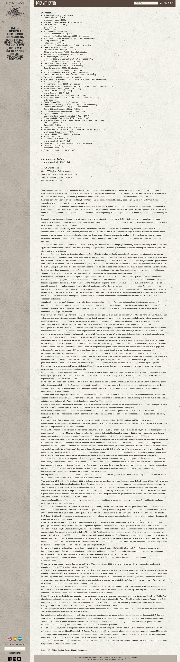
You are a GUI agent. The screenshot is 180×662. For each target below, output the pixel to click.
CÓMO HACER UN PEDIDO (15, 51)
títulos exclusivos (15, 34)
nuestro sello (15, 31)
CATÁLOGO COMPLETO (15, 56)
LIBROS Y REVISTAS (15, 48)
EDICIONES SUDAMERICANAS (14, 42)
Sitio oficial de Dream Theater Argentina (69, 650)
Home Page (15, 28)
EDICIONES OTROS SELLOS (14, 39)
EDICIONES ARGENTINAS (15, 37)
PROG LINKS (14, 53)
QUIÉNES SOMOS (15, 59)
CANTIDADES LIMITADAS (15, 45)
